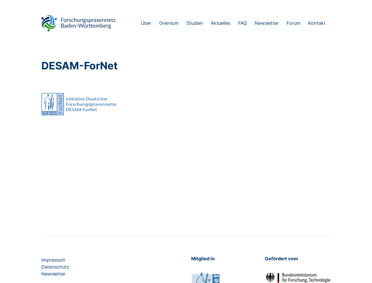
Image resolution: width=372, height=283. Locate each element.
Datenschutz (55, 267)
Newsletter (267, 23)
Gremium (169, 23)
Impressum (53, 260)
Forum (293, 23)
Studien (195, 23)
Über (146, 23)
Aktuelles (220, 23)
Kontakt (317, 23)
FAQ (242, 23)
